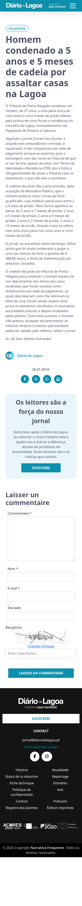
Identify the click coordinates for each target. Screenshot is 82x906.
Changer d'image (41, 646)
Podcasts (60, 801)
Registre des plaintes (22, 808)
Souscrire (41, 468)
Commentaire (19, 513)
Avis (60, 789)
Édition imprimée (60, 808)
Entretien (60, 783)
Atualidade (17, 28)
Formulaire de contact (41, 747)
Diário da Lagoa (30, 355)
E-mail (14, 588)
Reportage (60, 776)
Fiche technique (22, 783)
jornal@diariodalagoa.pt (41, 740)
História (22, 770)
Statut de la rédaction (21, 776)
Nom (13, 568)
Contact (22, 801)
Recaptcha (14, 627)
